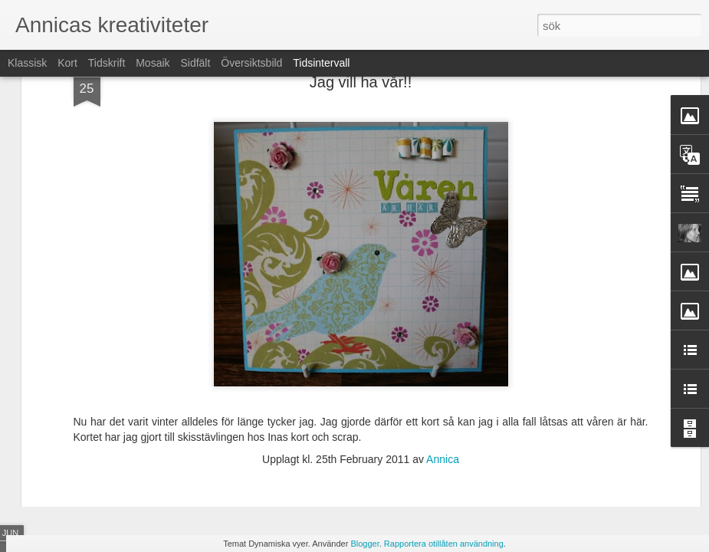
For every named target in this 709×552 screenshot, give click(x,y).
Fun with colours (553, 461)
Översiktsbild (251, 63)
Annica (442, 336)
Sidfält (195, 63)
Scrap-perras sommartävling (581, 435)
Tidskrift (106, 63)
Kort (67, 63)
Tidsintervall (321, 63)
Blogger (364, 543)
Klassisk (27, 63)
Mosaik (152, 63)
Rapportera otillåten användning (444, 543)
